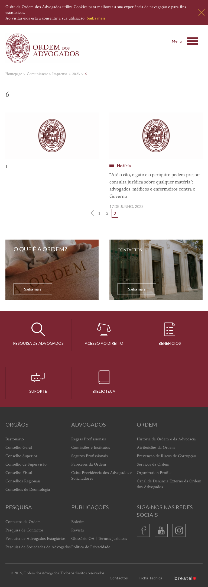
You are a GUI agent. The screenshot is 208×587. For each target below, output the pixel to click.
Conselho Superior (21, 456)
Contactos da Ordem (23, 522)
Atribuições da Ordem (156, 447)
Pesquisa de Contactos (24, 530)
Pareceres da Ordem (88, 464)
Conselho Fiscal (18, 473)
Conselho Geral (18, 447)
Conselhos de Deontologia (27, 489)
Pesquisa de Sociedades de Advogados (38, 547)
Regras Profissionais (88, 439)
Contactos (119, 578)
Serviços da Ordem (153, 464)
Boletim (78, 522)
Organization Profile (154, 473)
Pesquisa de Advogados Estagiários (35, 538)
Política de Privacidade (90, 547)
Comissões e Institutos (90, 447)
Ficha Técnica (150, 578)
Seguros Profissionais (89, 456)
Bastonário (14, 439)
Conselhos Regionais (23, 481)
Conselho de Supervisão (26, 464)
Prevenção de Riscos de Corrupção (166, 456)
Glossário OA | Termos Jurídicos (99, 538)
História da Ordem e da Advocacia (166, 439)
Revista (77, 530)
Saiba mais (96, 18)
